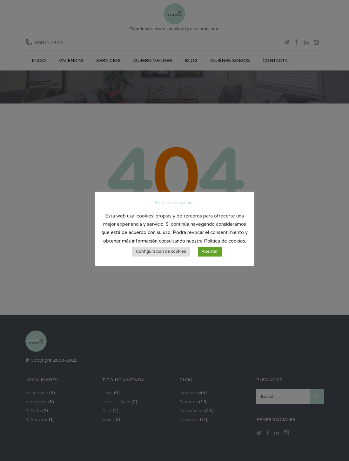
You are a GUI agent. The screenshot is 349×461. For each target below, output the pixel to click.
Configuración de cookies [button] (161, 251)
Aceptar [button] (210, 251)
